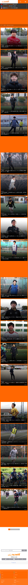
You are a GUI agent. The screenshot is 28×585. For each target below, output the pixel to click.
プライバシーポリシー (16, 581)
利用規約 (2, 582)
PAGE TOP (14, 562)
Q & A (2, 577)
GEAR (2, 574)
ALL (2, 572)
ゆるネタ (16, 574)
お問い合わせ (2, 581)
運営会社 (15, 582)
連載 (15, 577)
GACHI (16, 572)
